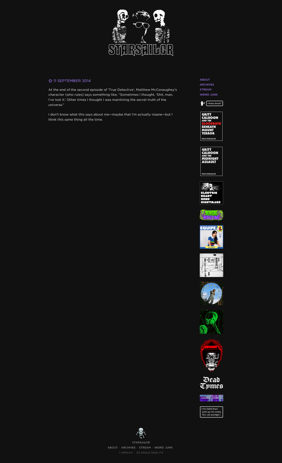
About (205, 79)
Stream (206, 89)
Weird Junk (209, 94)
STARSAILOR (141, 442)
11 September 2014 (69, 81)
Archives (207, 84)
